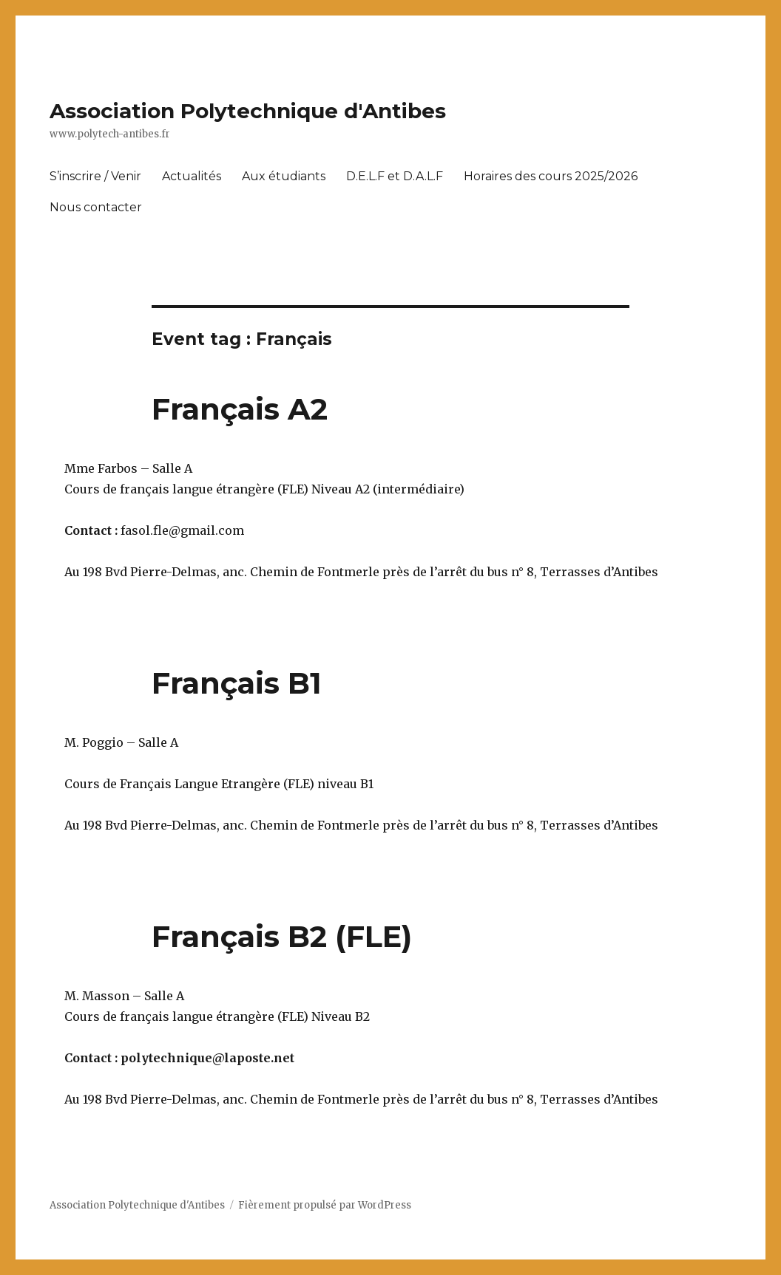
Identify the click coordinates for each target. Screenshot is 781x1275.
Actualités (191, 176)
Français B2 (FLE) (282, 936)
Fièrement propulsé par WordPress (324, 1205)
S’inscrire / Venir (95, 176)
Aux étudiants (283, 176)
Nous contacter (96, 207)
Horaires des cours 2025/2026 (551, 176)
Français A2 (240, 409)
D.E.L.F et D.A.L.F (394, 176)
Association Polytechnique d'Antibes (248, 110)
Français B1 (237, 683)
